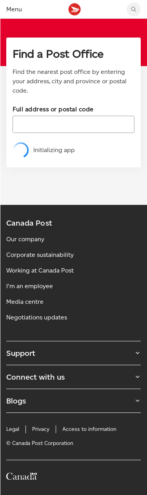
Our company (25, 239)
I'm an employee (29, 286)
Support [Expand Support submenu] (73, 353)
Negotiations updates (36, 317)
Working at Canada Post (40, 270)
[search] (134, 9)
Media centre (25, 301)
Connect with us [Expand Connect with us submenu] (73, 377)
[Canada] (21, 477)
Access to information (89, 429)
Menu (14, 9)
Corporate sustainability (40, 254)
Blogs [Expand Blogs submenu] (73, 400)
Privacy (40, 429)
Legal (12, 429)
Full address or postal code (53, 109)
